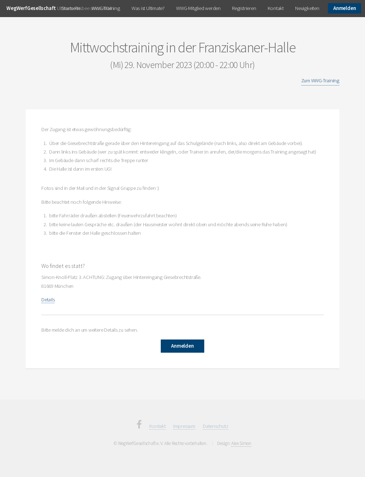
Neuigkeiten (307, 8)
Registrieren (244, 8)
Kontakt (276, 8)
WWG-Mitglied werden (198, 8)
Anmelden (344, 8)
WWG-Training (106, 8)
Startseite (71, 8)
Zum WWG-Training (320, 80)
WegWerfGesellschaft (31, 8)
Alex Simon (241, 443)
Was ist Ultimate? (148, 8)
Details (48, 299)
